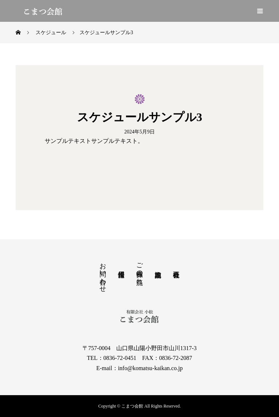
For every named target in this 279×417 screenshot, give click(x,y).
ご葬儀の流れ (139, 269)
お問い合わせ (102, 273)
